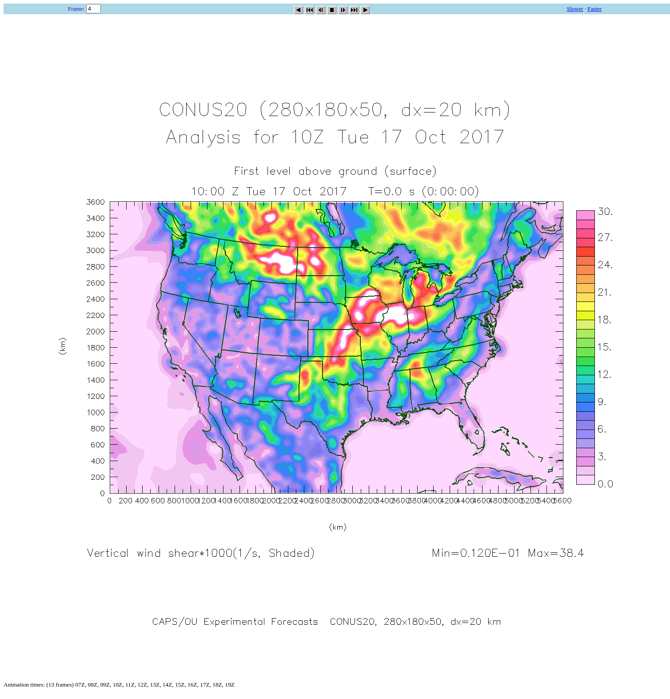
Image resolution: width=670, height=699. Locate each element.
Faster (594, 8)
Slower (575, 8)
